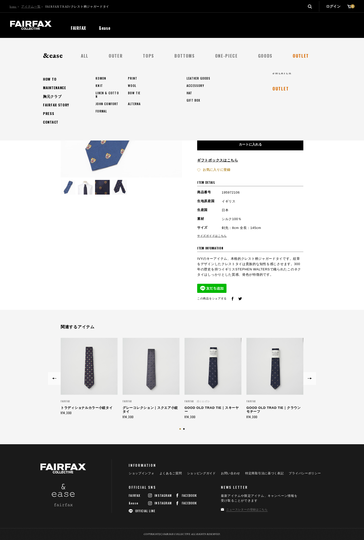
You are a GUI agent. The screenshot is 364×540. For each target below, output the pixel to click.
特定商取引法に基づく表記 (264, 473)
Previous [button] (54, 378)
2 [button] (184, 429)
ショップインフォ (141, 473)
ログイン (333, 6)
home (13, 7)
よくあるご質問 (171, 473)
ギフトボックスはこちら (217, 160)
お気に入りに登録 (217, 170)
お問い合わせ (230, 473)
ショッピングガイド (201, 473)
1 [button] (180, 429)
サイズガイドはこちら (212, 235)
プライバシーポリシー (305, 473)
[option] (89, 376)
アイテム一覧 (30, 7)
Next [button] (309, 378)
